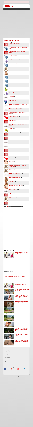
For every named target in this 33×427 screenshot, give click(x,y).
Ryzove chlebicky (11, 88)
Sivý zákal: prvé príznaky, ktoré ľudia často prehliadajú (18, 104)
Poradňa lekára (6, 413)
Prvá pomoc (5, 410)
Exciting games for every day (14, 59)
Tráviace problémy (12, 120)
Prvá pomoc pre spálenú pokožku (15, 173)
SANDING (21, 426)
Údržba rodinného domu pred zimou (15, 108)
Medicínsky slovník (6, 411)
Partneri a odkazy (6, 404)
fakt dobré (11, 128)
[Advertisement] (16, 17)
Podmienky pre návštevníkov (8, 401)
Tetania (10, 201)
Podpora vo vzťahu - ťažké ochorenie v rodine (12, 278)
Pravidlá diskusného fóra (7, 402)
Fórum (5, 414)
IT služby (16, 426)
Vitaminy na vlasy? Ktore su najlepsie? (15, 185)
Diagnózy (5, 409)
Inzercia (5, 403)
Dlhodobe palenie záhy (13, 67)
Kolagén (11, 193)
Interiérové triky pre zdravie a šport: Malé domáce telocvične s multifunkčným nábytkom (21, 320)
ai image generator (12, 55)
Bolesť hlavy (11, 92)
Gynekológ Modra (11, 181)
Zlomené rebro (11, 169)
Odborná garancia (6, 400)
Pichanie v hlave (12, 153)
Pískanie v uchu (12, 197)
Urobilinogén (11, 96)
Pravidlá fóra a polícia (14, 43)
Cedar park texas (12, 100)
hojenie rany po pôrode (12, 71)
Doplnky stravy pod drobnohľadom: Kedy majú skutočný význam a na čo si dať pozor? (21, 310)
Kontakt (5, 405)
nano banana (11, 161)
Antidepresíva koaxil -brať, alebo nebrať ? (16, 63)
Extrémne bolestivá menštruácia (14, 177)
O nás (5, 399)
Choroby (5, 408)
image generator (12, 157)
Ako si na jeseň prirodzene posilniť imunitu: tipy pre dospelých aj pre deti (21, 365)
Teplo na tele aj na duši (13, 189)
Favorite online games (13, 136)
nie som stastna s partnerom (14, 116)
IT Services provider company (14, 132)
